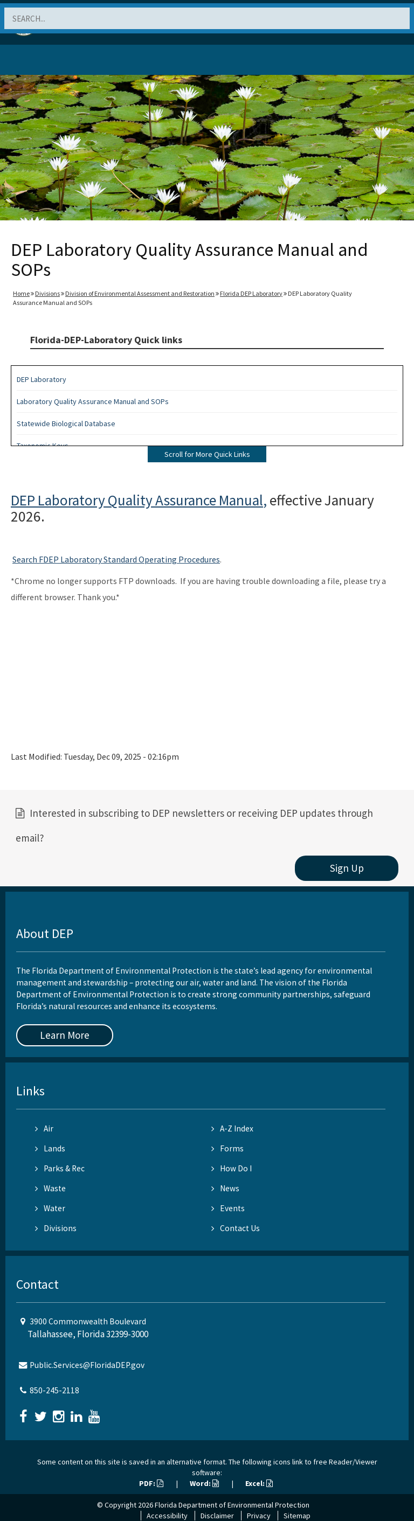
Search (24, 559)
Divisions (47, 293)
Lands (50, 1148)
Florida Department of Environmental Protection (232, 1505)
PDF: (151, 1483)
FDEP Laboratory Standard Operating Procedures (128, 559)
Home (21, 293)
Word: (204, 1483)
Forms (227, 1148)
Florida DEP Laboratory (251, 293)
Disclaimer (217, 1515)
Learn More (64, 1035)
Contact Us (235, 1228)
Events (228, 1208)
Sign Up (347, 868)
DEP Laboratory (41, 379)
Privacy (259, 1515)
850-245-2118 (54, 1390)
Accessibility (167, 1515)
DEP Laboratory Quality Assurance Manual (137, 500)
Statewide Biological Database (66, 423)
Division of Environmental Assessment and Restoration (140, 293)
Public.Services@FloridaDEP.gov (87, 1365)
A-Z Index (232, 1128)
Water (50, 1208)
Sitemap (297, 1515)
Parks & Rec (60, 1168)
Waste (50, 1188)
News (225, 1188)
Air (44, 1128)
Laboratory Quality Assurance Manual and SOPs (93, 401)
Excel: (259, 1483)
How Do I (231, 1168)
